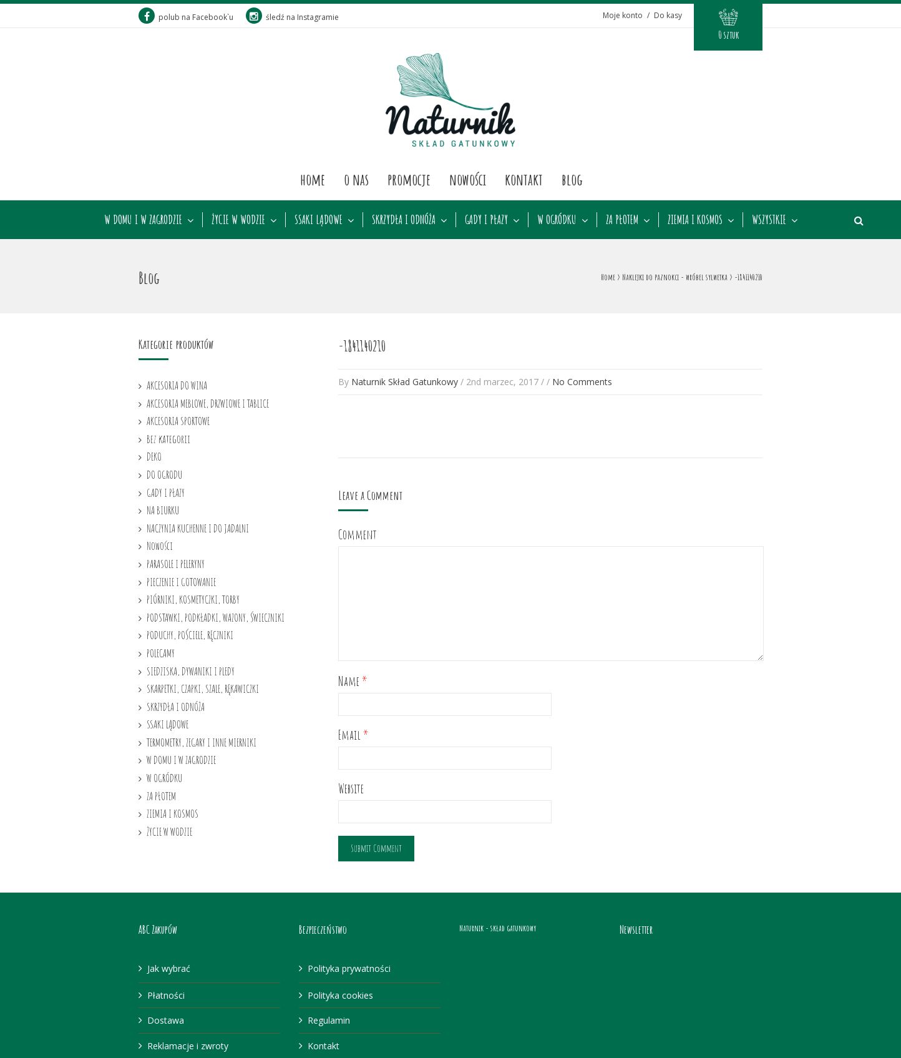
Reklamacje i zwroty (187, 1046)
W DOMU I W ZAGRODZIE (143, 219)
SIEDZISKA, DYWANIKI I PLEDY (191, 671)
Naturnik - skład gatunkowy (497, 928)
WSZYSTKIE (769, 219)
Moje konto (623, 15)
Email (353, 735)
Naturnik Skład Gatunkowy (404, 382)
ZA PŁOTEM (622, 219)
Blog (572, 179)
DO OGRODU (164, 474)
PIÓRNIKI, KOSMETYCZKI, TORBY (193, 599)
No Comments (582, 382)
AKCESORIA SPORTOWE (178, 421)
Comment (357, 534)
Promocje (409, 179)
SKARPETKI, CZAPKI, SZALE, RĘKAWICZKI (203, 688)
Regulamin (329, 1020)
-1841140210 (362, 345)
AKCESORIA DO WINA (177, 385)
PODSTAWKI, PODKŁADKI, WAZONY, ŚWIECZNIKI (216, 617)
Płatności (166, 995)
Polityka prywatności (349, 968)
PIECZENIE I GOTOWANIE (181, 582)
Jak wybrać (168, 968)
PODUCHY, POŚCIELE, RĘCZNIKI (190, 635)
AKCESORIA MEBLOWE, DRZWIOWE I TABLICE (208, 403)
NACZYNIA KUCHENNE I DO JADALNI (198, 528)
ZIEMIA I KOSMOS (695, 219)
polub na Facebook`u (186, 17)
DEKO (154, 456)
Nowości (467, 179)
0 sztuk (728, 35)
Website (351, 788)
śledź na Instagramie (292, 17)
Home (312, 179)
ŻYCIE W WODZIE (238, 219)
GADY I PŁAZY (486, 219)
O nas (356, 179)
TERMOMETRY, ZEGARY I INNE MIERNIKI (201, 742)
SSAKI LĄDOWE (319, 219)
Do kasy (668, 15)
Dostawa (165, 1020)
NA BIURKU (163, 510)
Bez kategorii (168, 439)
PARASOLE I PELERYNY (176, 564)
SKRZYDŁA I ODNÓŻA (404, 219)
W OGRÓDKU (557, 219)
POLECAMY (161, 653)
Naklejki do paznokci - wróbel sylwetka (675, 277)
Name (353, 681)
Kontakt (524, 179)
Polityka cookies (340, 995)
